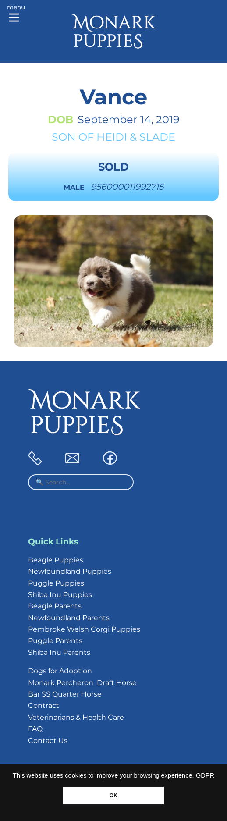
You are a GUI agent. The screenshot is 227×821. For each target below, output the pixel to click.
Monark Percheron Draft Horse (82, 683)
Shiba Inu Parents (59, 652)
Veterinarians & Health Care (76, 717)
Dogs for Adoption (60, 671)
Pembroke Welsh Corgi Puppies (84, 629)
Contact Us (47, 740)
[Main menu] (16, 14)
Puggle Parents (55, 640)
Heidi (111, 137)
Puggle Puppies (56, 583)
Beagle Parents (55, 606)
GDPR (205, 775)
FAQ (35, 729)
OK (113, 796)
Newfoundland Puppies (69, 571)
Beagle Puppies (55, 560)
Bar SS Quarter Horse (65, 694)
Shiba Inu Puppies (60, 594)
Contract (43, 705)
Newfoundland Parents (69, 618)
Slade (157, 137)
